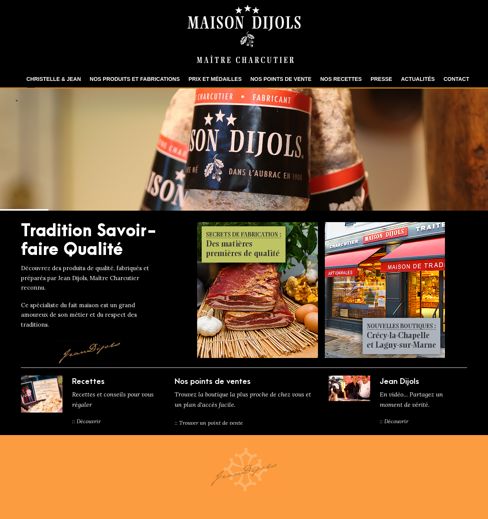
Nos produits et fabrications (135, 79)
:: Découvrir (86, 421)
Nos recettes (341, 79)
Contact (456, 79)
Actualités (418, 79)
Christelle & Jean (53, 79)
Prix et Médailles (215, 79)
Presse (381, 79)
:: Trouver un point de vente (209, 422)
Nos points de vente (280, 79)
